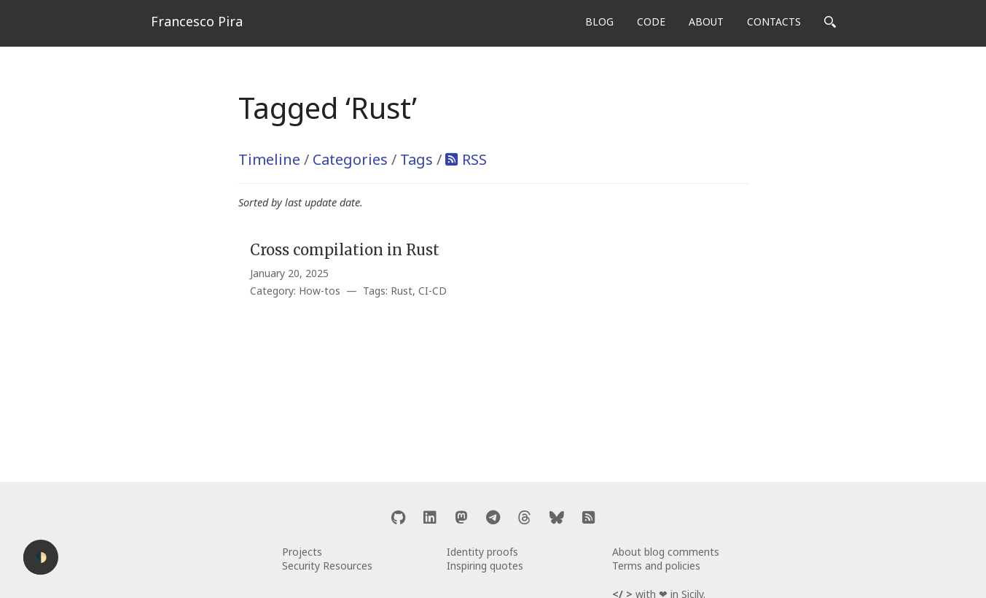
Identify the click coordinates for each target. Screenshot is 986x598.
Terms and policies (656, 565)
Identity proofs (482, 552)
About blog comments (665, 552)
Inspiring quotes (485, 565)
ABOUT (706, 21)
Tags (416, 159)
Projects (302, 552)
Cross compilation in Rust (344, 250)
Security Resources (327, 565)
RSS (474, 159)
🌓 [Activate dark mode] (41, 557)
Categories (350, 159)
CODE (651, 21)
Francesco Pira (197, 21)
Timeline (269, 159)
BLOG (599, 21)
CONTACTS (774, 21)
